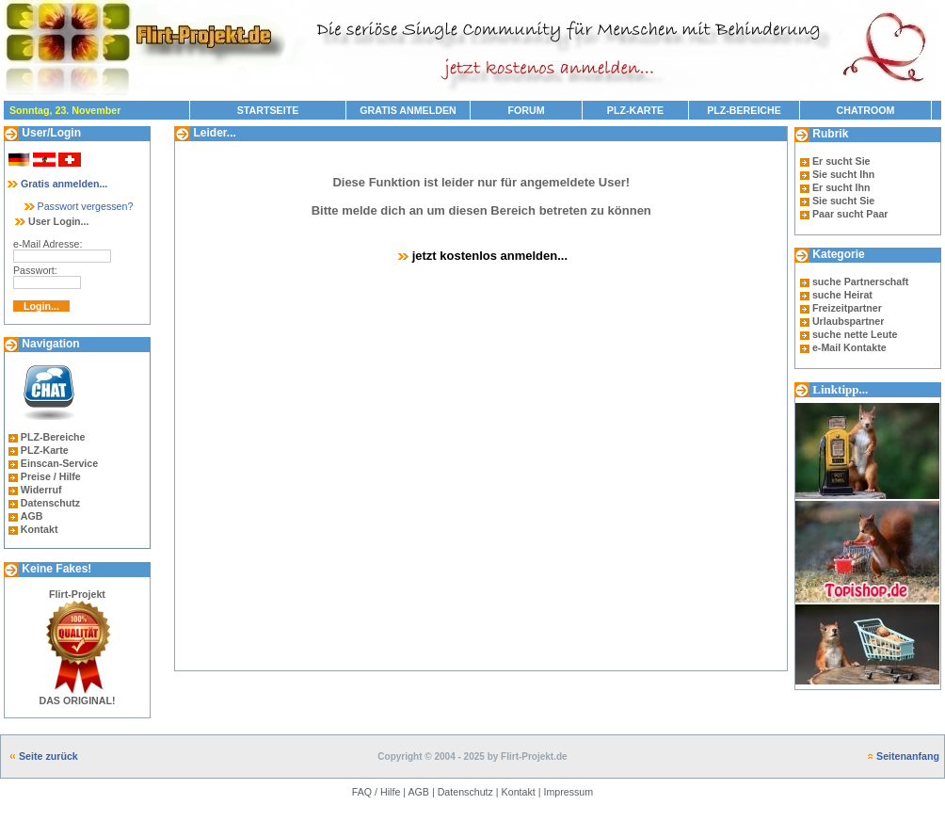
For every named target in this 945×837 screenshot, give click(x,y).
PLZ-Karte (45, 450)
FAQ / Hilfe (376, 791)
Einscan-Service (59, 463)
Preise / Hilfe (51, 476)
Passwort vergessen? (78, 206)
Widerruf (41, 489)
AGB (32, 516)
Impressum (568, 791)
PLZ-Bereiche (53, 437)
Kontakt (39, 529)
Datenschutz (50, 502)
